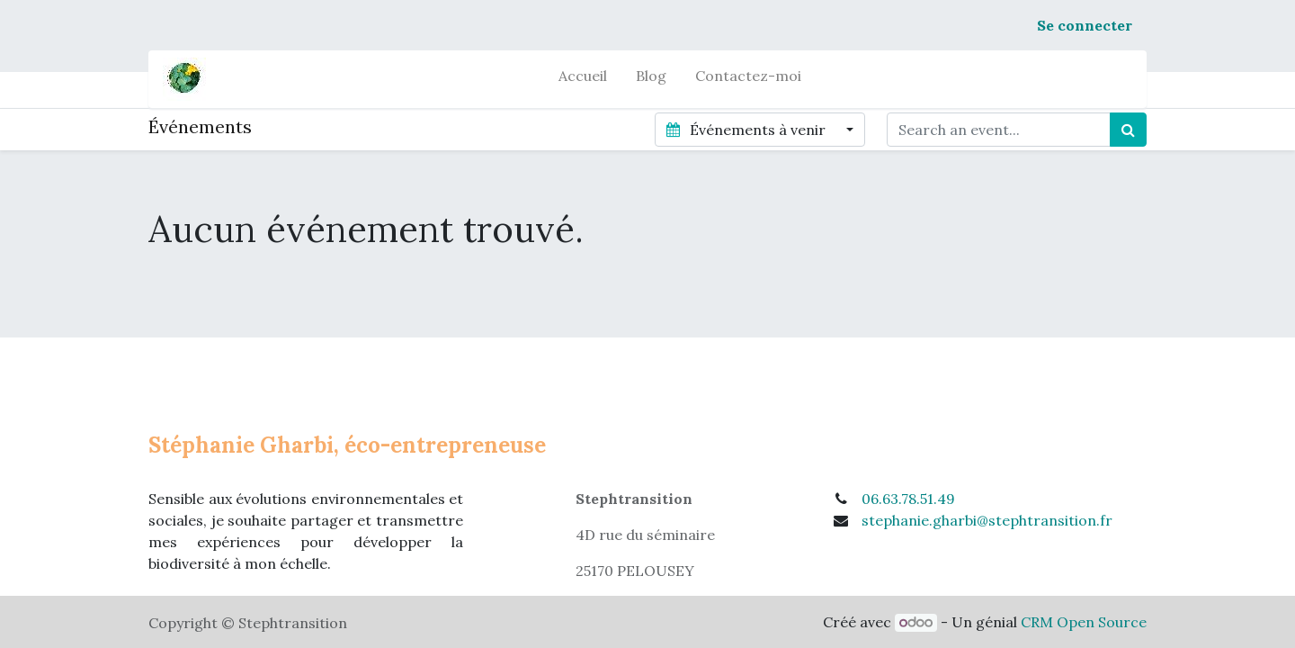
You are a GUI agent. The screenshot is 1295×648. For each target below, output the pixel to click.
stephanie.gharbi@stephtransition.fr (987, 520)
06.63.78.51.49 (908, 499)
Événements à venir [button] (747, 130)
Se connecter (1084, 25)
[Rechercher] (1128, 129)
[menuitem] (582, 79)
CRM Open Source (1084, 622)
